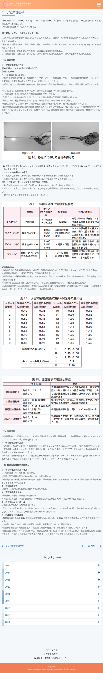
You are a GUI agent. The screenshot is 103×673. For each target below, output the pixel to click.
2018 (7, 615)
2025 (7, 565)
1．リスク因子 (89, 546)
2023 (7, 579)
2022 (7, 586)
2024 (7, 572)
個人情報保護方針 (52, 654)
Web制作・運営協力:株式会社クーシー (51, 658)
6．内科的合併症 (15, 546)
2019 (7, 608)
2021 (7, 594)
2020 (7, 601)
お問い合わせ (52, 650)
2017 (7, 622)
